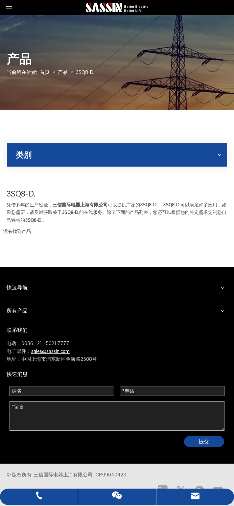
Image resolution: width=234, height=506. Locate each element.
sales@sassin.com (50, 351)
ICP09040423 (110, 475)
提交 (204, 441)
